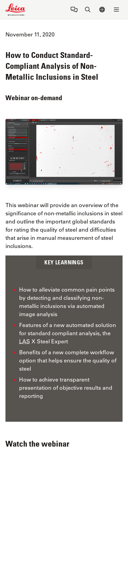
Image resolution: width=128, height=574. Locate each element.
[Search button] (88, 9)
